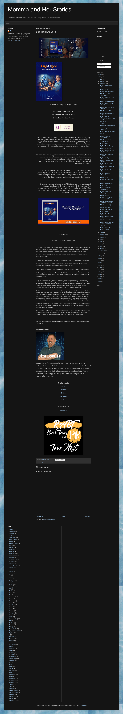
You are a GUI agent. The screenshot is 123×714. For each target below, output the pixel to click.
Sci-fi (10, 666)
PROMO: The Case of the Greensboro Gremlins (106, 201)
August (102, 237)
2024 (99, 79)
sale (10, 662)
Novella (11, 646)
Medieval (11, 623)
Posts (100, 63)
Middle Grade (12, 629)
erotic (10, 583)
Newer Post (40, 516)
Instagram (63, 396)
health (10, 603)
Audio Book (12, 537)
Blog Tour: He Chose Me (106, 209)
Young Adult (12, 700)
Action (10, 529)
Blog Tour (43, 462)
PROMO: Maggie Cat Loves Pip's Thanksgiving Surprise (107, 224)
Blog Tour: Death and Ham (106, 164)
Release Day (12, 658)
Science (11, 668)
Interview (11, 611)
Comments (101, 66)
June (101, 241)
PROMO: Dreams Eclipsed (107, 220)
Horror (11, 607)
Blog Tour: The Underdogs (106, 146)
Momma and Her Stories (39, 9)
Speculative (12, 674)
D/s (10, 575)
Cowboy (11, 571)
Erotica (11, 585)
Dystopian (11, 581)
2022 (99, 258)
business (11, 557)
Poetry (11, 650)
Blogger (84, 705)
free (10, 595)
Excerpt (47, 462)
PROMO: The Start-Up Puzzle (107, 131)
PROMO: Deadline (104, 229)
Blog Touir (11, 551)
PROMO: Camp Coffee (105, 227)
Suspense (11, 682)
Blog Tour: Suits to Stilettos (107, 91)
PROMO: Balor (103, 185)
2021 (99, 260)
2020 (99, 263)
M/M (10, 621)
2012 (99, 281)
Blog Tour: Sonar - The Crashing (105, 192)
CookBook (12, 567)
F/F (10, 589)
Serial (10, 672)
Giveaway (11, 597)
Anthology (11, 533)
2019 (99, 265)
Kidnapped (12, 613)
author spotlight (13, 539)
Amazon (63, 410)
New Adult (12, 639)
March (101, 248)
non (10, 643)
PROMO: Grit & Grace (105, 148)
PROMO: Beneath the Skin (107, 101)
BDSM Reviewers (13, 543)
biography (11, 547)
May (101, 244)
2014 (99, 276)
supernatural (12, 680)
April (101, 246)
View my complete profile (14, 40)
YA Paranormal (13, 696)
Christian (11, 561)
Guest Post (12, 601)
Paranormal (12, 648)
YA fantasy (12, 694)
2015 (99, 274)
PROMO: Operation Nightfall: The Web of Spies (107, 151)
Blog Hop (11, 549)
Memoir (11, 625)
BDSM (11, 541)
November (103, 83)
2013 (99, 279)
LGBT (10, 617)
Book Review (12, 555)
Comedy (11, 563)
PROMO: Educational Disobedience (105, 140)
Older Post (87, 516)
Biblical (11, 545)
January (102, 253)
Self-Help (11, 670)
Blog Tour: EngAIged (105, 158)
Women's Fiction (13, 690)
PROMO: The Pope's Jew (106, 207)
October (102, 232)
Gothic (11, 599)
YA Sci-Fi (11, 698)
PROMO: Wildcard (104, 134)
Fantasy (11, 591)
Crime (10, 573)
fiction (10, 593)
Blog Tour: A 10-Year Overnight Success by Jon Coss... (107, 118)
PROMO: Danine (104, 177)
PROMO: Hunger (104, 89)
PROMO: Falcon (104, 143)
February (102, 250)
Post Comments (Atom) (49, 519)
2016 (99, 272)
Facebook (63, 390)
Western (11, 688)
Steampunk (12, 678)
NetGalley (11, 636)
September (103, 234)
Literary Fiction (13, 619)
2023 (99, 256)
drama (11, 579)
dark (10, 577)
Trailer (11, 686)
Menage (11, 626)
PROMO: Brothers (104, 195)
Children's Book (13, 559)
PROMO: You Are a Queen (107, 183)
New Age (11, 640)
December (103, 81)
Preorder (11, 652)
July (101, 239)
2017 (99, 269)
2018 (99, 267)
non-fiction (52, 462)
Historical (11, 605)
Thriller (11, 684)
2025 (99, 77)
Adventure (12, 531)
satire (10, 664)
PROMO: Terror (104, 211)
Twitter (63, 393)
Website (63, 386)
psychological (12, 656)
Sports (11, 676)
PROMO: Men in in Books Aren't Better (106, 104)
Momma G (12, 31)
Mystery (11, 633)
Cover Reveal (12, 569)
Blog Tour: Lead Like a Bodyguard (105, 137)
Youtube (63, 400)
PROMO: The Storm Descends (105, 174)
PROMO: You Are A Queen (107, 205)
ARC (10, 535)
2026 (99, 74)
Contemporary (13, 565)
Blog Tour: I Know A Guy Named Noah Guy (106, 198)
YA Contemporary (13, 692)
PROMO (11, 654)
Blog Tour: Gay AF (104, 214)
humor (11, 609)
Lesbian (11, 615)
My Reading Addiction (15, 631)
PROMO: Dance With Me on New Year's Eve (107, 94)
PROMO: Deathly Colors (106, 111)
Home (8, 23)
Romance (11, 660)
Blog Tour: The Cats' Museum (107, 125)
